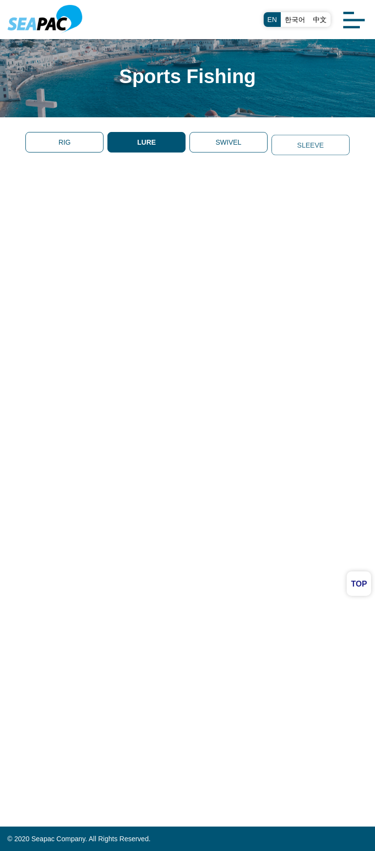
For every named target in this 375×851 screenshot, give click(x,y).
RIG (65, 142)
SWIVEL (228, 143)
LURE (146, 142)
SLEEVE (310, 149)
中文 (320, 19)
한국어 (295, 19)
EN (272, 19)
